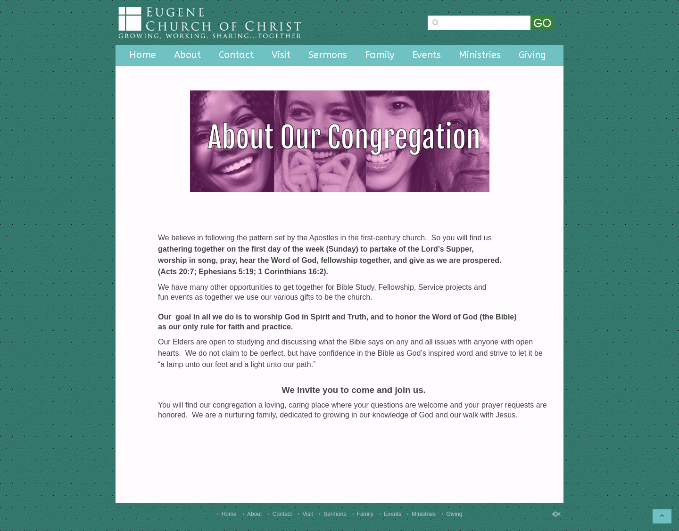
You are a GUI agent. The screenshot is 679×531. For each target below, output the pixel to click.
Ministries (480, 54)
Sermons (327, 54)
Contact (236, 54)
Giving (532, 54)
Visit (281, 54)
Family (379, 54)
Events (426, 54)
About (187, 54)
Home (142, 54)
